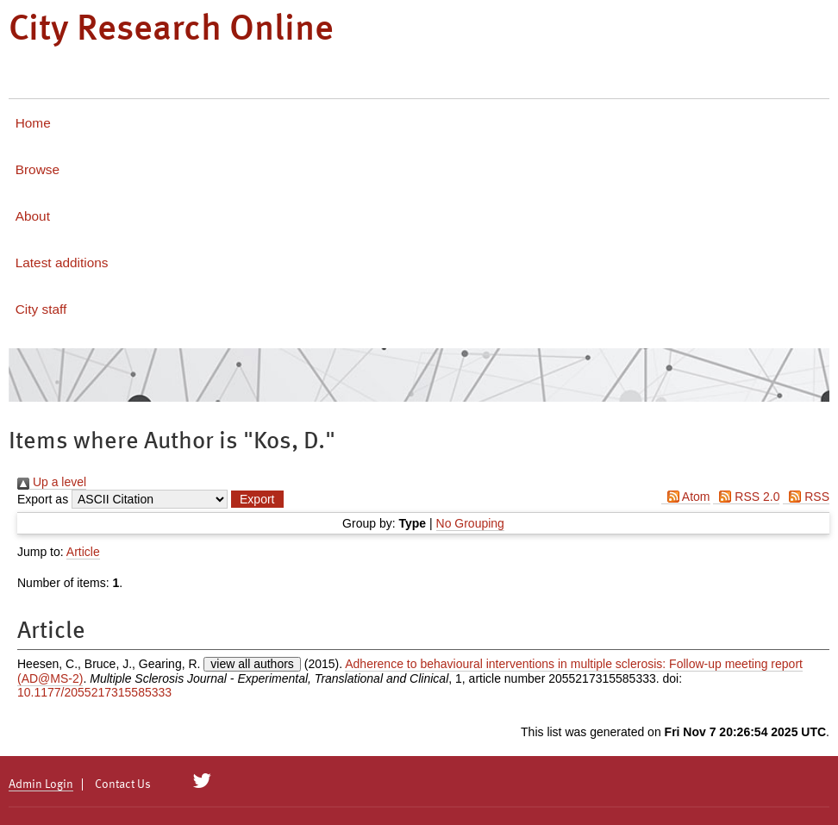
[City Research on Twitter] (202, 781)
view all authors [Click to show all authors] (252, 664)
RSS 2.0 (746, 496)
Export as (42, 499)
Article (83, 552)
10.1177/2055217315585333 (94, 692)
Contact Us (123, 784)
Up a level (51, 482)
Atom (685, 496)
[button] (257, 499)
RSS (806, 496)
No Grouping (470, 523)
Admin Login (41, 784)
